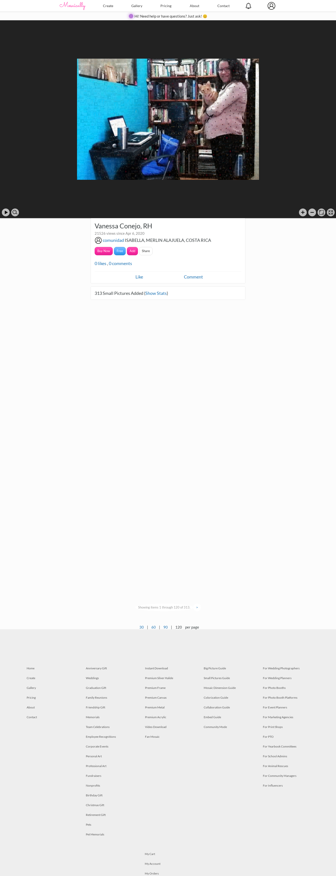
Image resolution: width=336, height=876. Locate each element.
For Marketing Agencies (278, 717)
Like (139, 276)
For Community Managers (279, 776)
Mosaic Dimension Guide (220, 688)
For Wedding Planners (277, 678)
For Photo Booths (274, 688)
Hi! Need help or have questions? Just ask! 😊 (170, 16)
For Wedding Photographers (281, 668)
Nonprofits (93, 785)
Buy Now (103, 251)
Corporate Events (97, 746)
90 (165, 627)
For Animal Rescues (275, 766)
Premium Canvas (156, 697)
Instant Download (156, 668)
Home (30, 668)
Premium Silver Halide (159, 678)
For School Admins (275, 756)
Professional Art (96, 766)
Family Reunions (96, 697)
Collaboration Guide (217, 707)
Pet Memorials (95, 834)
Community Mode (215, 727)
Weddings (92, 678)
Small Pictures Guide (217, 678)
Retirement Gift (96, 815)
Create (108, 6)
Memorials (93, 717)
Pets (88, 824)
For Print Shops (273, 727)
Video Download (156, 727)
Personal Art (94, 756)
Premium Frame (155, 688)
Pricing (165, 6)
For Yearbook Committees (279, 746)
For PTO (268, 736)
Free (120, 251)
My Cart (150, 854)
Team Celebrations (98, 727)
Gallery (136, 6)
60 (153, 627)
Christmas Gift (95, 805)
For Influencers (273, 785)
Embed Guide (212, 717)
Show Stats (156, 293)
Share (146, 251)
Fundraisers (93, 776)
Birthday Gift (94, 795)
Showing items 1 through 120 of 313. (164, 607)
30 (141, 627)
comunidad (113, 240)
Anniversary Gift (96, 668)
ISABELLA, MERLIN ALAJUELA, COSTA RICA (168, 240)
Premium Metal (155, 707)
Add (132, 251)
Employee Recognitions (101, 736)
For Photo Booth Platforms (280, 697)
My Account (152, 863)
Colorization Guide (216, 697)
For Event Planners (275, 707)
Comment (193, 276)
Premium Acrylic (155, 717)
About (194, 6)
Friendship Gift (95, 707)
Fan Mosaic (152, 736)
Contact (223, 6)
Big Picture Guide (215, 668)
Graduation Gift (96, 688)
